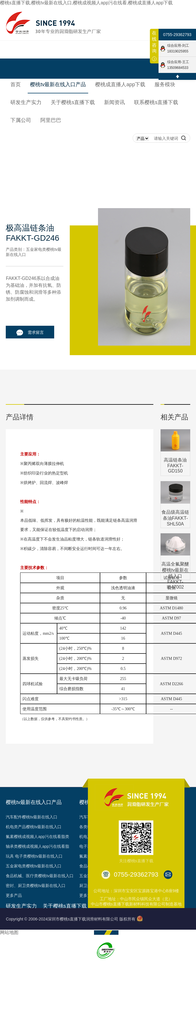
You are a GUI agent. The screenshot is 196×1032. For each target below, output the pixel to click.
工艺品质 (14, 940)
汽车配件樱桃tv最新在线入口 (31, 817)
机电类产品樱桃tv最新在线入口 (33, 826)
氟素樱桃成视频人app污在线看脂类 (37, 836)
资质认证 (51, 950)
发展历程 (51, 930)
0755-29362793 (177, 34)
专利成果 (51, 960)
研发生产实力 (21, 906)
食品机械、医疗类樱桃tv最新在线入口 (40, 875)
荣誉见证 (51, 940)
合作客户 (51, 969)
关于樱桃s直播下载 (65, 906)
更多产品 (14, 895)
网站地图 (9, 932)
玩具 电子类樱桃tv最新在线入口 (34, 856)
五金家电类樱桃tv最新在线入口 (33, 866)
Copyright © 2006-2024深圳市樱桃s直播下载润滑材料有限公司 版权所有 (70, 919)
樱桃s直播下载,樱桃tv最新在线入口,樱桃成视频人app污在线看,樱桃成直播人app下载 (86, 2)
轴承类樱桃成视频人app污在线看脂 (37, 846)
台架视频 (51, 979)
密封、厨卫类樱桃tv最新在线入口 (35, 885)
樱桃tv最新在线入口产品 (34, 802)
